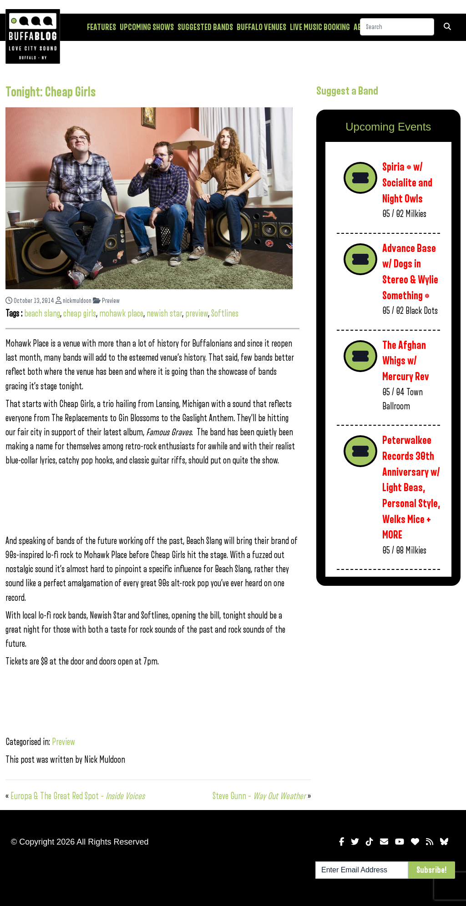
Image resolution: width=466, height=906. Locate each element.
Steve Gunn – (259, 796)
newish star (164, 313)
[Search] (397, 26)
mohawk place (121, 313)
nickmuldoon (73, 300)
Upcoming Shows (147, 27)
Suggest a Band (347, 91)
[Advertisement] (388, 657)
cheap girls (79, 313)
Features (101, 27)
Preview (106, 300)
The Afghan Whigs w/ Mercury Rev (405, 361)
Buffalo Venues (261, 27)
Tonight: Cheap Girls (50, 92)
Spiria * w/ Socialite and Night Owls (407, 182)
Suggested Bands (205, 27)
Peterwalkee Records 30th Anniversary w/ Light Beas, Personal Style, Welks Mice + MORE (411, 488)
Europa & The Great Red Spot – (77, 796)
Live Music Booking (320, 27)
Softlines (224, 313)
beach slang (42, 313)
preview (196, 313)
